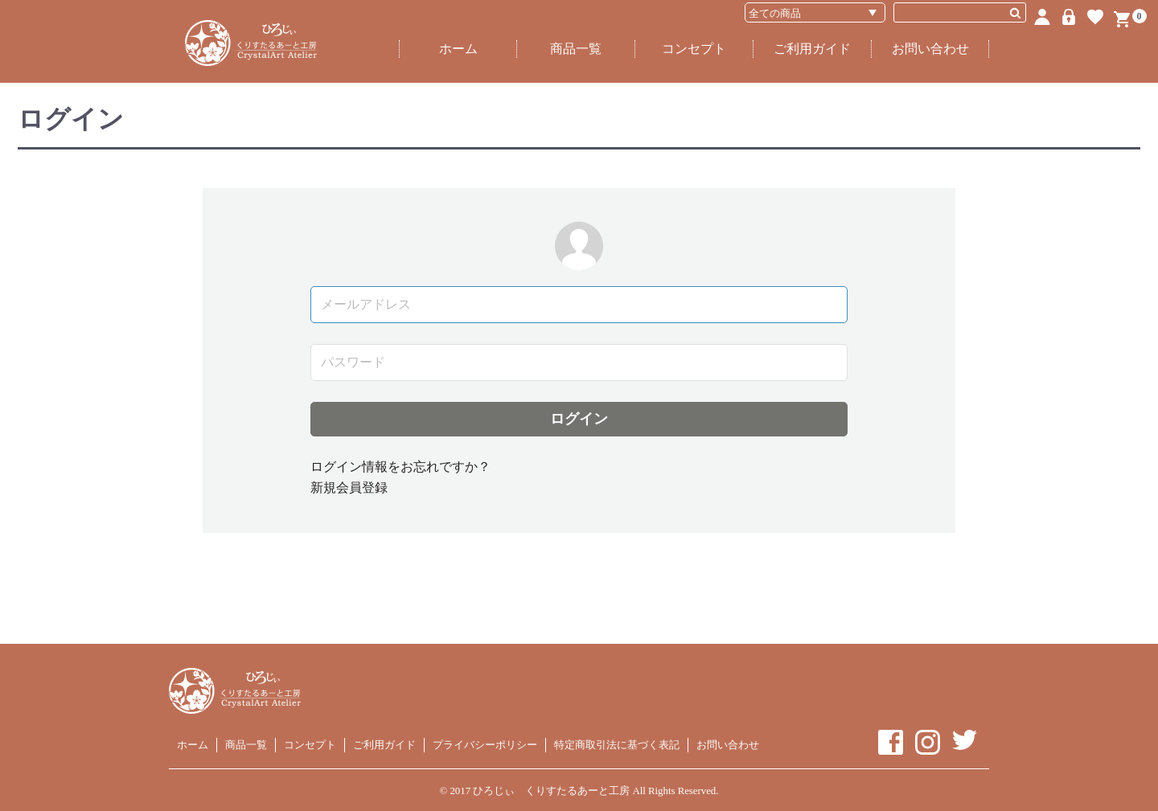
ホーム (458, 48)
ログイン (579, 419)
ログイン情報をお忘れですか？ (400, 466)
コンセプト (694, 48)
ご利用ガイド (812, 48)
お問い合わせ (930, 48)
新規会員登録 (349, 487)
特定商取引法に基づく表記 (617, 745)
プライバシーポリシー (485, 745)
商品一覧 (576, 48)
